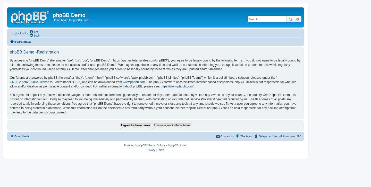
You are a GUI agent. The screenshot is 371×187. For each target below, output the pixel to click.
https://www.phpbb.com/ (177, 86)
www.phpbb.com (134, 82)
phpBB (142, 145)
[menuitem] (34, 31)
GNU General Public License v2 (31, 82)
